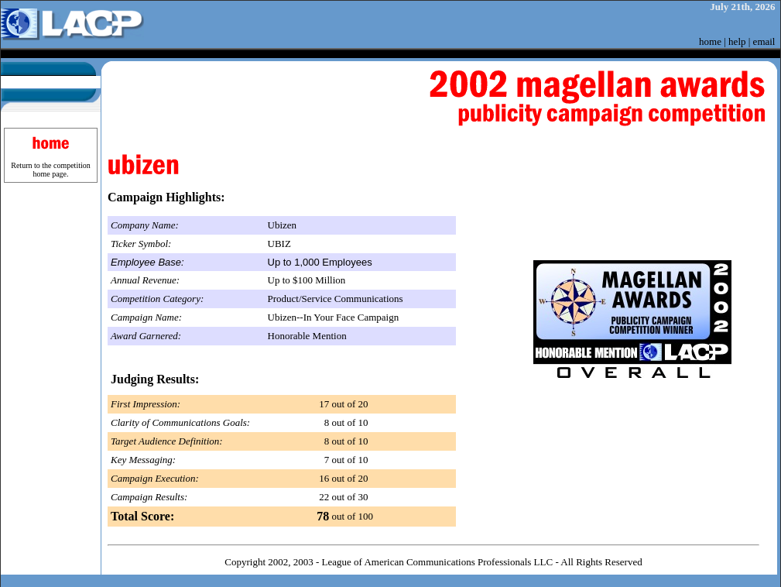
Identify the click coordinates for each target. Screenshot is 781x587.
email (764, 41)
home (710, 41)
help (736, 41)
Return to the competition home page (50, 169)
